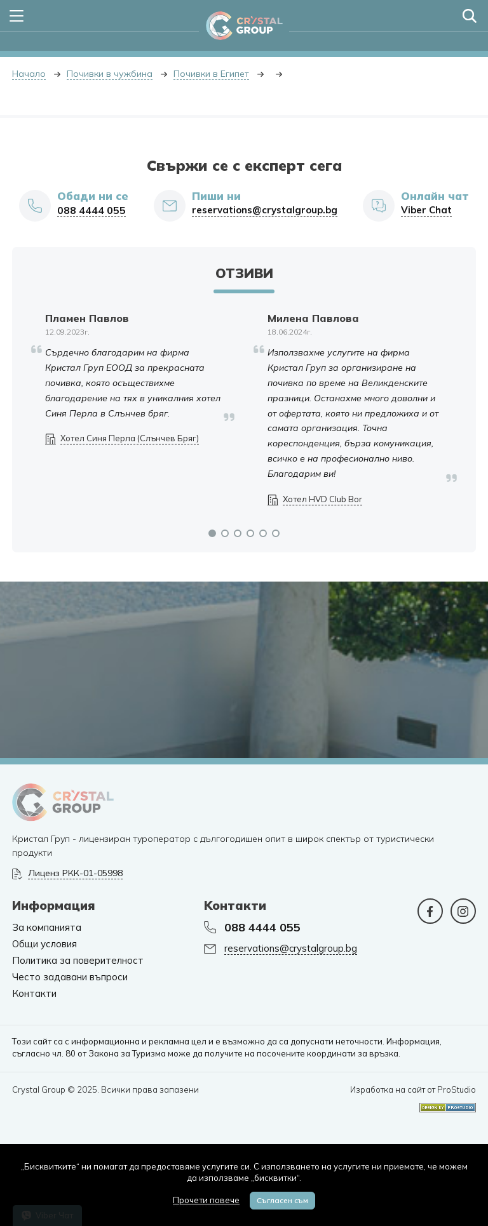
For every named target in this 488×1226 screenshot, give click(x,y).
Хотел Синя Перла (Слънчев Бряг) (129, 438)
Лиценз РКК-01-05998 (75, 873)
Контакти (34, 993)
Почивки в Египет (211, 73)
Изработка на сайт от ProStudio (413, 1090)
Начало (29, 73)
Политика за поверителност (78, 960)
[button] (212, 533)
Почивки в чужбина (109, 73)
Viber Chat (426, 210)
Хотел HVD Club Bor (322, 499)
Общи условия (44, 944)
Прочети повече (206, 1200)
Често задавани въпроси (70, 977)
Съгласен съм (282, 1200)
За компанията (46, 927)
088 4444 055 (91, 210)
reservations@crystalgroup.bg (264, 210)
